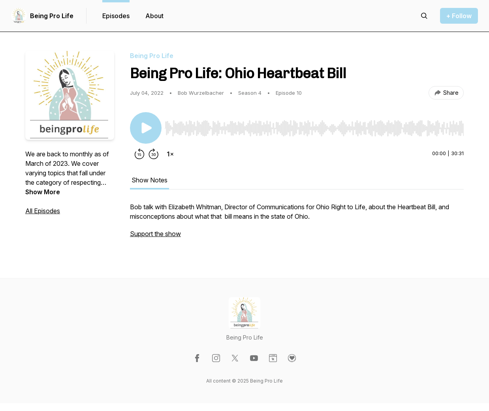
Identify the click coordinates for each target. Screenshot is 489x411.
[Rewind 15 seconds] (139, 154)
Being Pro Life (51, 16)
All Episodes (42, 211)
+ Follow (459, 16)
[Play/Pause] (146, 128)
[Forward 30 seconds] (153, 154)
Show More (42, 192)
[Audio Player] (314, 126)
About (154, 16)
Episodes (116, 16)
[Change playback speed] (170, 154)
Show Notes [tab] (149, 180)
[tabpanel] (297, 224)
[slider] (314, 128)
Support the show (155, 234)
